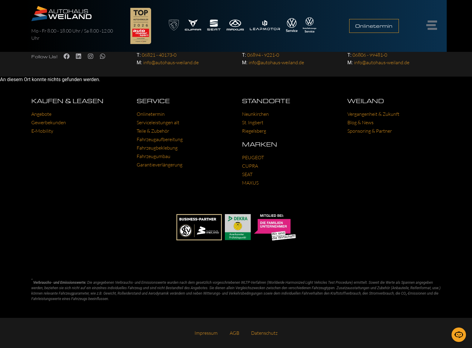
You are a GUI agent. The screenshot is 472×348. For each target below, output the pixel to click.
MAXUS (250, 183)
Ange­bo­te (41, 114)
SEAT (247, 174)
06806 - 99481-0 (369, 55)
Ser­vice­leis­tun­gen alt (158, 122)
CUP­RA (250, 166)
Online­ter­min (151, 114)
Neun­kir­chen (255, 114)
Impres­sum (206, 333)
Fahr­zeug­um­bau (153, 156)
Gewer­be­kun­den (48, 122)
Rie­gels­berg (254, 131)
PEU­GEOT (253, 157)
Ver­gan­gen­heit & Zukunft (373, 114)
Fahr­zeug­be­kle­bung (157, 148)
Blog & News (360, 122)
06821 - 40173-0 (159, 55)
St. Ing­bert (252, 122)
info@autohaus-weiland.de (171, 62)
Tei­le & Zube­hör (153, 131)
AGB (234, 333)
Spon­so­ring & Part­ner (369, 131)
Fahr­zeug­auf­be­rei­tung (160, 139)
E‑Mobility (42, 131)
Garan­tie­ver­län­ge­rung (159, 165)
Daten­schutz (264, 333)
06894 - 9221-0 (263, 55)
